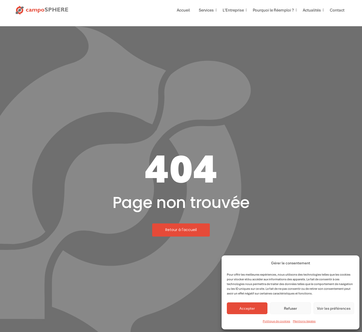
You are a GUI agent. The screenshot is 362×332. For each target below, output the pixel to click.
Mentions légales (304, 321)
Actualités (313, 10)
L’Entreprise (234, 10)
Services (207, 10)
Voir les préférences (333, 308)
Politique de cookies (276, 321)
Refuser (290, 308)
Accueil (183, 10)
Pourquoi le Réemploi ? (274, 10)
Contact (337, 10)
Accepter (247, 308)
